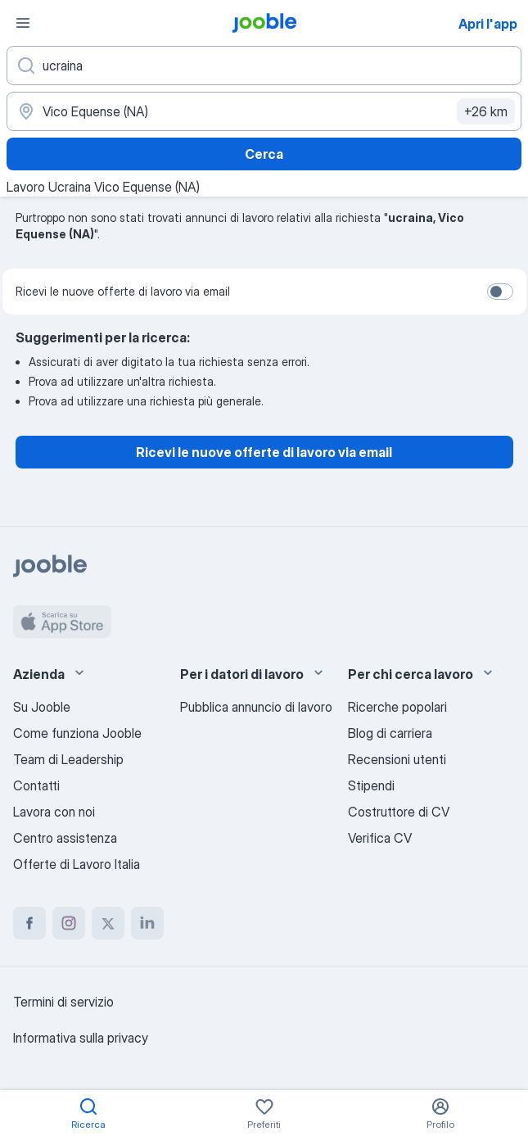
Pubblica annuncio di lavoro (256, 707)
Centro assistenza (65, 838)
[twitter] (108, 923)
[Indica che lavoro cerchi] (264, 65)
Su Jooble (41, 707)
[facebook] (29, 923)
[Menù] (23, 23)
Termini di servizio (63, 1001)
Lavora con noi (54, 811)
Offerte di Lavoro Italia (76, 864)
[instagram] (68, 923)
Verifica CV (380, 838)
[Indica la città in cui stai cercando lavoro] (264, 111)
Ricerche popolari (397, 707)
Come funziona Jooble (77, 733)
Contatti (36, 785)
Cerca (264, 154)
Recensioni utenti (397, 759)
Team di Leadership (68, 759)
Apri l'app (487, 24)
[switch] (500, 291)
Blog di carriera (390, 733)
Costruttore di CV (398, 811)
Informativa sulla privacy (80, 1038)
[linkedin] (147, 923)
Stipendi (371, 785)
